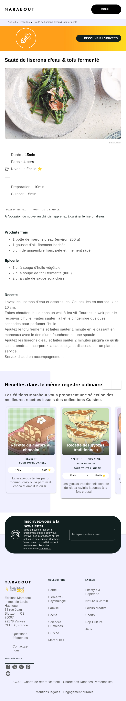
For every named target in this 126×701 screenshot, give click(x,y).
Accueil (12, 22)
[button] (98, 38)
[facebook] (8, 667)
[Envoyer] (110, 534)
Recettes (25, 22)
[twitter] (14, 667)
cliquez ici (45, 548)
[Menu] (106, 9)
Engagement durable (78, 692)
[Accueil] (21, 9)
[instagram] (21, 667)
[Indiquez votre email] (87, 534)
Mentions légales (48, 692)
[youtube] (8, 673)
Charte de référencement (42, 682)
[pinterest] (28, 667)
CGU (17, 682)
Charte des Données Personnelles (87, 682)
